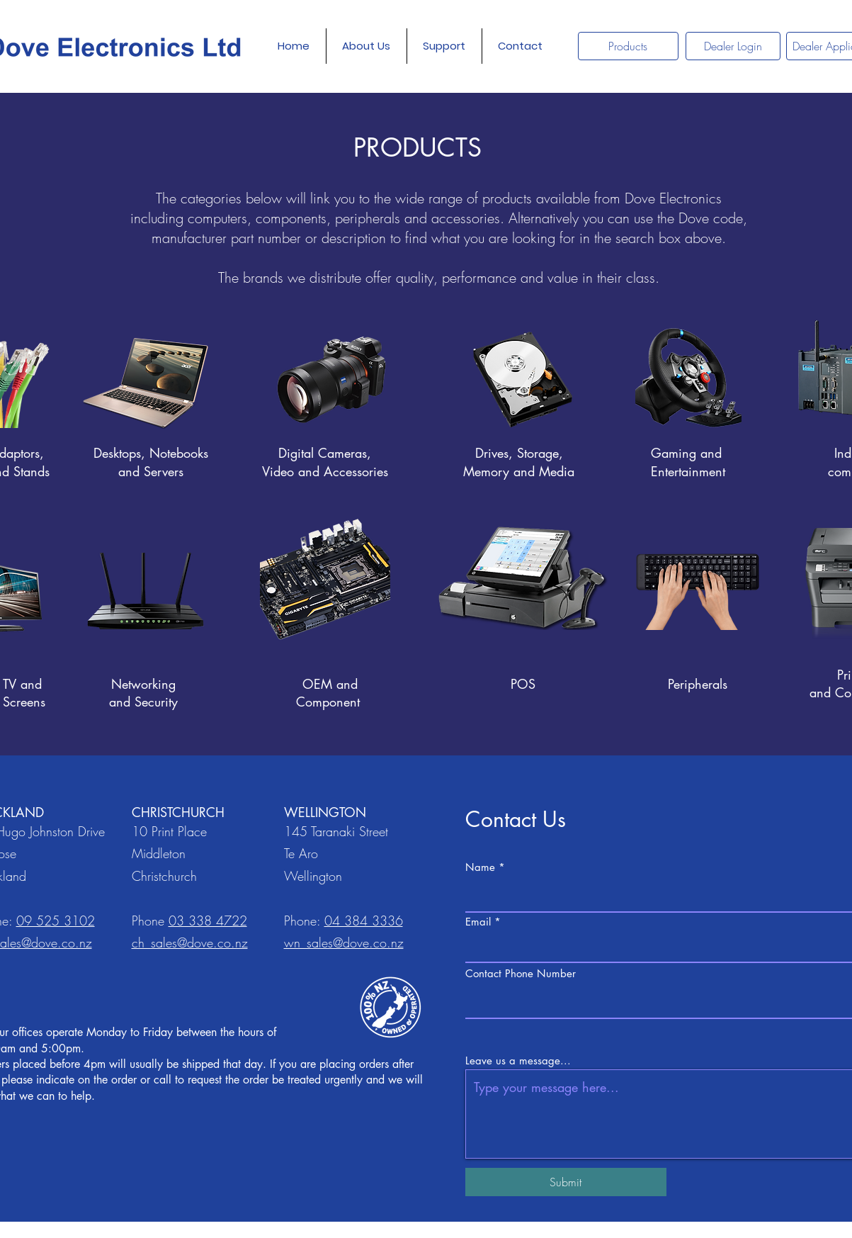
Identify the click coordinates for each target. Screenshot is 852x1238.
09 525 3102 (55, 920)
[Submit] (565, 1182)
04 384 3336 (363, 920)
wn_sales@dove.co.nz (344, 942)
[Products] (628, 46)
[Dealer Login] (733, 46)
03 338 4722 (208, 920)
